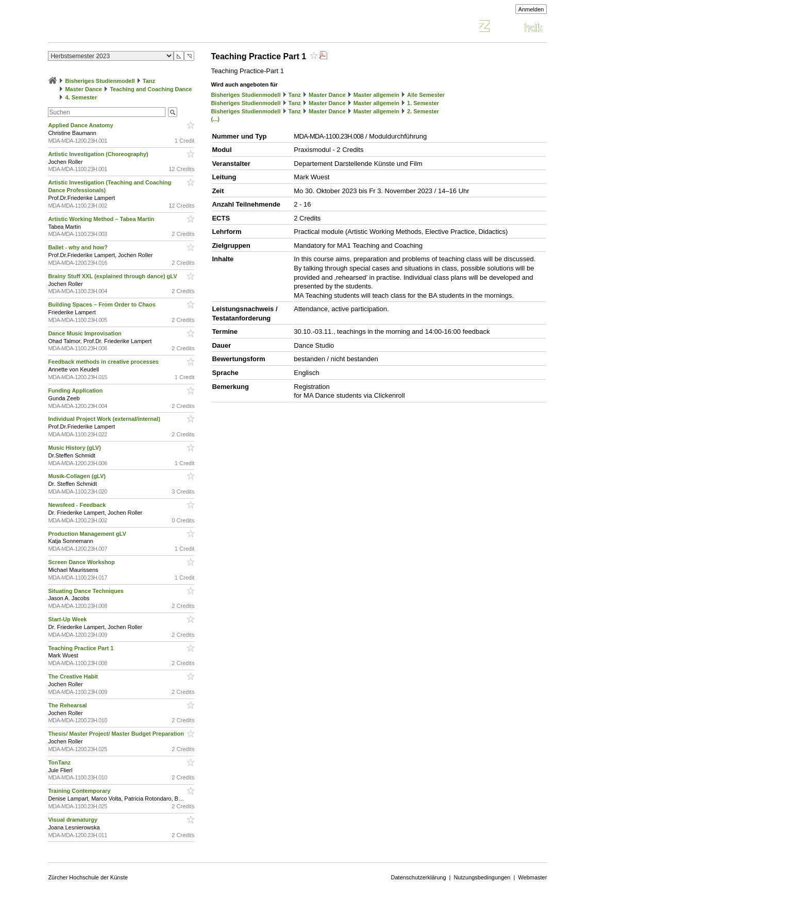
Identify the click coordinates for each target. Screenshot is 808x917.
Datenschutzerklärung (418, 877)
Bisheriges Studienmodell (100, 81)
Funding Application (76, 390)
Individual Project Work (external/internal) (104, 419)
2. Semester (423, 111)
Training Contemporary (80, 791)
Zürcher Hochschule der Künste (88, 877)
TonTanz (60, 762)
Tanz (149, 81)
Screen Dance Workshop (82, 562)
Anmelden (531, 9)
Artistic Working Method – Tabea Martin (102, 219)
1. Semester (423, 103)
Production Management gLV (87, 534)
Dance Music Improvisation (85, 333)
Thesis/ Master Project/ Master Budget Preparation (117, 734)
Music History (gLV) (75, 448)
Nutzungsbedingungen (481, 877)
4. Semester (81, 97)
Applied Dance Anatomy (81, 125)
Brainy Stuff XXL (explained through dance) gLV (113, 276)
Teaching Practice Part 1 (81, 648)
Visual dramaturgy (73, 820)
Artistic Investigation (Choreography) (98, 154)
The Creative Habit (73, 676)
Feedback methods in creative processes (104, 362)
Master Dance (83, 89)
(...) (215, 119)
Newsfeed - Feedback (77, 505)
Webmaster (532, 877)
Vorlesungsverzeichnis (124, 28)
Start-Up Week (68, 619)
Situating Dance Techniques (86, 591)
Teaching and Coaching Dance (151, 89)
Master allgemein (376, 95)
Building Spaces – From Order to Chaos (102, 304)
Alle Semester (426, 95)
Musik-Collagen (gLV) (77, 476)
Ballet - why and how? (78, 247)
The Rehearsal (68, 705)
